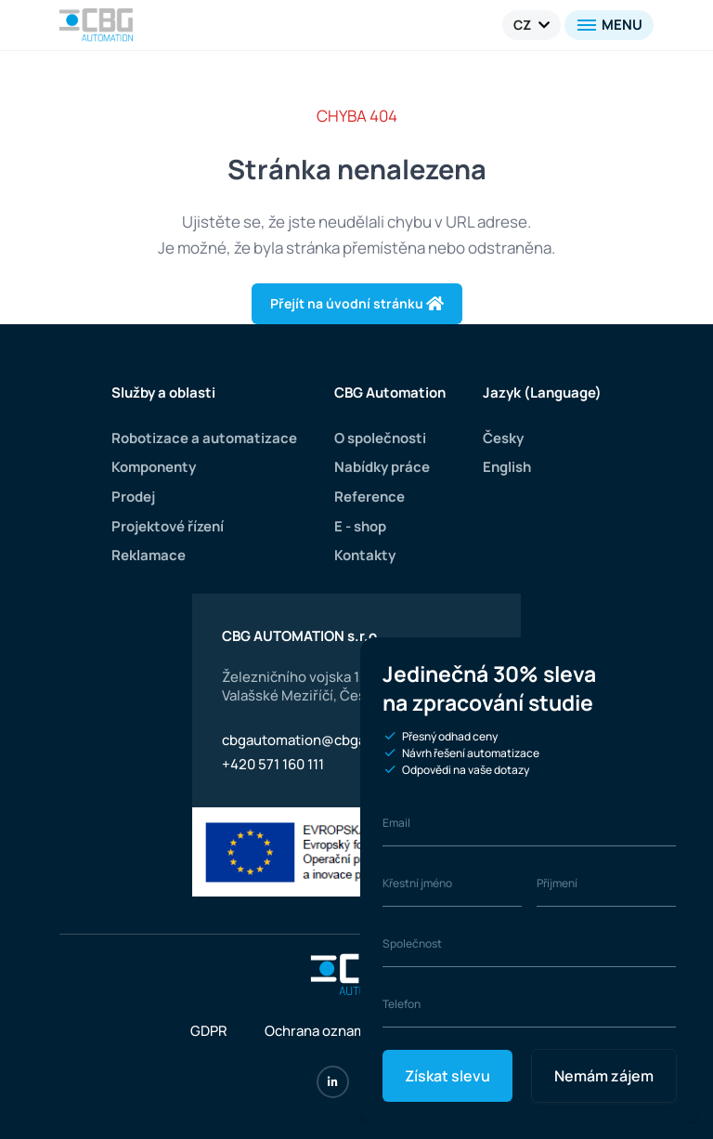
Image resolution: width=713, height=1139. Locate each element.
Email (396, 823)
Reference (367, 496)
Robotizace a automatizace (203, 438)
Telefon (401, 1004)
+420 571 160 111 (273, 764)
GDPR (208, 1031)
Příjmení (557, 883)
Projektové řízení (168, 526)
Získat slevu (447, 1076)
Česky (503, 438)
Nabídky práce (380, 467)
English (506, 467)
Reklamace (149, 555)
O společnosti (378, 438)
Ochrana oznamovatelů (340, 1031)
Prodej (134, 496)
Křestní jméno (418, 883)
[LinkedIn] (333, 1082)
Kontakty (363, 555)
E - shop (358, 526)
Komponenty (155, 467)
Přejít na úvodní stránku (356, 303)
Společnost (412, 943)
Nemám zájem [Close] (604, 1076)
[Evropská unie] (356, 852)
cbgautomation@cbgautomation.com (344, 740)
